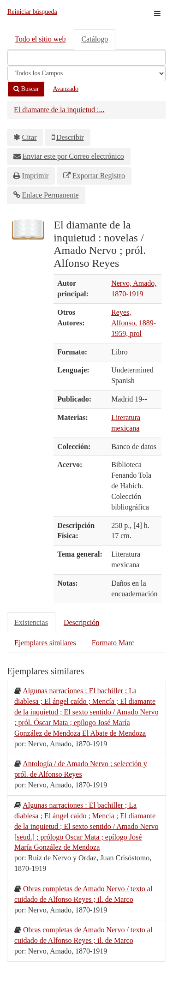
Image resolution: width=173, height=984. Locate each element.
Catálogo (94, 39)
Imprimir (35, 176)
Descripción (81, 622)
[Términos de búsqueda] (86, 58)
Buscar (26, 88)
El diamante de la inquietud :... (59, 110)
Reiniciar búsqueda (32, 11)
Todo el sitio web (40, 39)
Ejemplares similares (45, 643)
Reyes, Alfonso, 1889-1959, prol (133, 322)
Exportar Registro (98, 176)
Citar (29, 137)
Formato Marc (113, 643)
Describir (70, 137)
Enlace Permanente (50, 195)
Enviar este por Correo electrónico (73, 156)
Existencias (31, 622)
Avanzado (65, 88)
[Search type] (86, 73)
